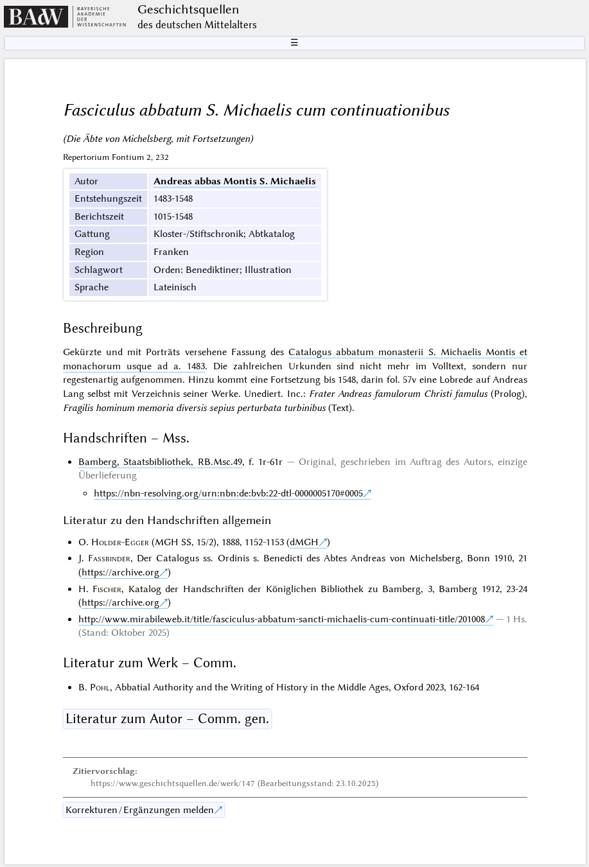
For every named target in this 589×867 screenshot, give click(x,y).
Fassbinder (109, 558)
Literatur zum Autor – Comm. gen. (167, 718)
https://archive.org (120, 572)
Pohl (100, 687)
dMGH (304, 542)
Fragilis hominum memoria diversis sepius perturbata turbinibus (194, 408)
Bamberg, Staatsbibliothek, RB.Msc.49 (160, 462)
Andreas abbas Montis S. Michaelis (235, 181)
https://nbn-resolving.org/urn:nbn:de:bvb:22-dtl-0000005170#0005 (228, 493)
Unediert (262, 393)
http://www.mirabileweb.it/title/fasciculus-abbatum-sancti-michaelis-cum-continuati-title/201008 (281, 619)
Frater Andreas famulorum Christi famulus (398, 393)
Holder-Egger (120, 542)
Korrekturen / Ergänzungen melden (140, 810)
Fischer (106, 589)
